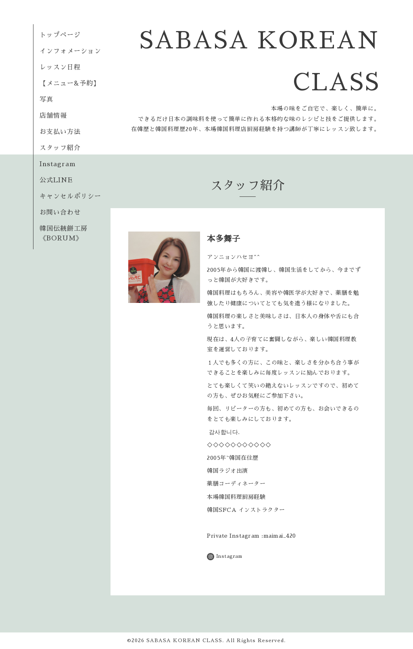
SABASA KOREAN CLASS (184, 640)
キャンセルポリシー (70, 196)
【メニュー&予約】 (70, 83)
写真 (46, 99)
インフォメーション (70, 51)
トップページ (60, 35)
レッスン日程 (60, 67)
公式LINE (56, 180)
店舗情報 (53, 116)
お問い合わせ (60, 212)
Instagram (58, 164)
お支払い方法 (60, 132)
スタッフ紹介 (60, 148)
